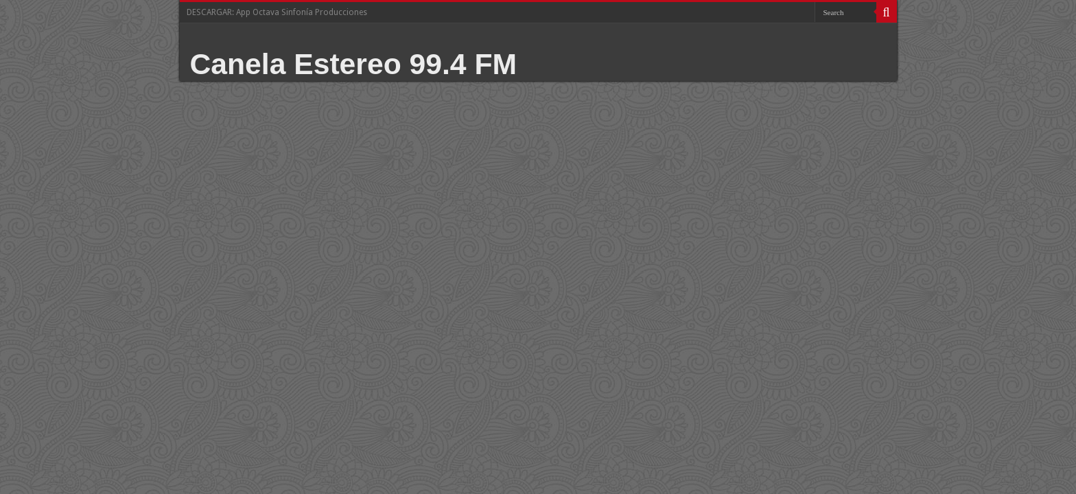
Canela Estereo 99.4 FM (353, 63)
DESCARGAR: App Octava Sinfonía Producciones (277, 12)
